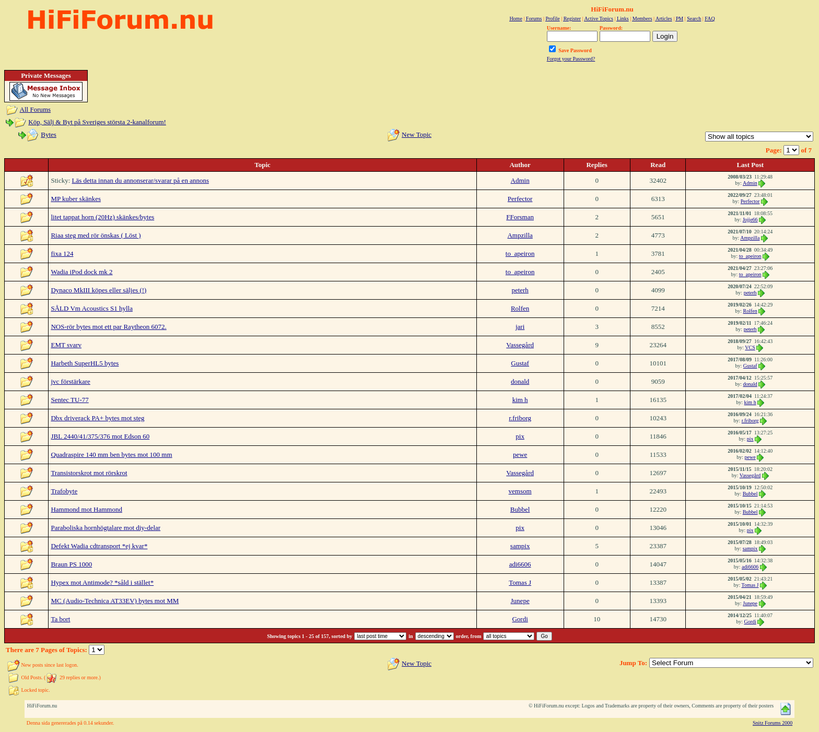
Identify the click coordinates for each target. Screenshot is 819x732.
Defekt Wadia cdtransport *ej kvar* (99, 546)
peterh (519, 290)
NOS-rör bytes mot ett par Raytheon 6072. (108, 326)
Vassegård (520, 345)
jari (520, 326)
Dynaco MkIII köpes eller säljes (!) (98, 290)
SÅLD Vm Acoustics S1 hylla (92, 308)
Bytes (48, 134)
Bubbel (750, 494)
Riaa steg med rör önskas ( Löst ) (96, 235)
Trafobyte (64, 491)
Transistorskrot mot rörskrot (89, 473)
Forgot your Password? (571, 59)
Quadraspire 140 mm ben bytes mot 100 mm (111, 454)
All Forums (35, 109)
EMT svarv (66, 345)
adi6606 (520, 564)
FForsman (520, 217)
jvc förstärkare (70, 381)
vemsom (520, 491)
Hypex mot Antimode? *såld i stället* (102, 582)
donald (520, 381)
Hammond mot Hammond (86, 509)
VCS (750, 347)
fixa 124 (62, 253)
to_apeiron (520, 253)
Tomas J (520, 582)
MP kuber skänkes (76, 199)
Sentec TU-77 (69, 400)
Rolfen (520, 308)
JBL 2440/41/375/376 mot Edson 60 (100, 436)
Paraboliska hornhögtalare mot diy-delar (105, 528)
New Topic (416, 134)
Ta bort (60, 619)
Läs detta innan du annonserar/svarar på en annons (140, 180)
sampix (520, 546)
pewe (520, 454)
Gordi (520, 619)
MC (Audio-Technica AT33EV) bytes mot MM (115, 601)
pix (520, 436)
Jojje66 (750, 219)
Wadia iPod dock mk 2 (81, 272)
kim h (520, 400)
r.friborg (520, 418)
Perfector (520, 199)
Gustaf (520, 363)
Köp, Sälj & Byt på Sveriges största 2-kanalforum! (97, 122)
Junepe (520, 601)
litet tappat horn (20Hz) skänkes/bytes (102, 217)
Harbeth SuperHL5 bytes (85, 363)
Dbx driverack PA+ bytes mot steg (97, 418)
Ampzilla (519, 235)
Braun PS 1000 (71, 564)
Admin (520, 180)
